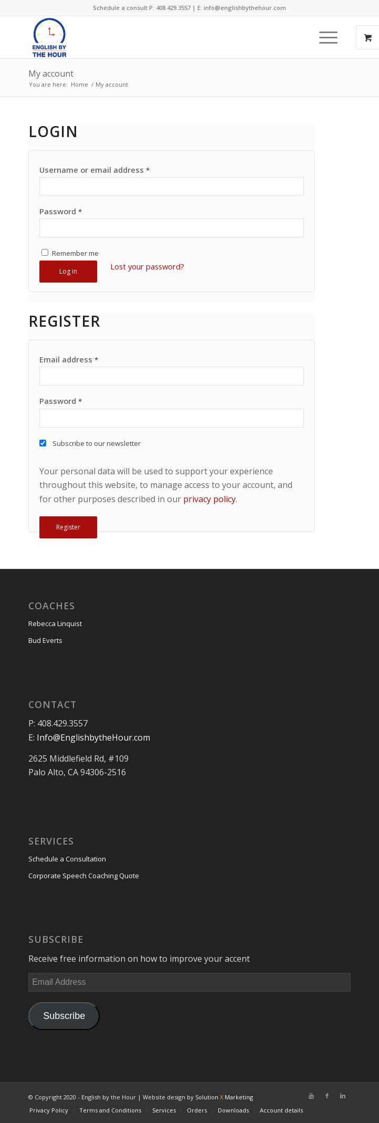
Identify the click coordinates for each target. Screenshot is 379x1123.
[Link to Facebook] (327, 1096)
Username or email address (94, 169)
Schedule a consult (120, 8)
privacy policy (209, 499)
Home (79, 84)
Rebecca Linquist (55, 623)
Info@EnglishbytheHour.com (93, 737)
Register (68, 527)
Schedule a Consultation (67, 859)
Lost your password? (147, 266)
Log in (68, 271)
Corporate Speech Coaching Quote (83, 875)
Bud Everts (45, 640)
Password (60, 211)
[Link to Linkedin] (343, 1096)
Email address (68, 359)
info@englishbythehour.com (245, 8)
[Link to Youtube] (311, 1096)
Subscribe (64, 1016)
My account (50, 73)
